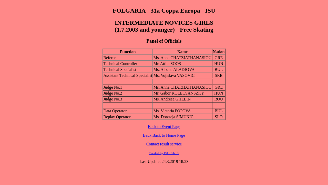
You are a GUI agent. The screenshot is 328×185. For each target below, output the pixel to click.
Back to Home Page (168, 135)
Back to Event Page (164, 126)
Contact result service (164, 144)
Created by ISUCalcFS (164, 153)
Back (147, 135)
